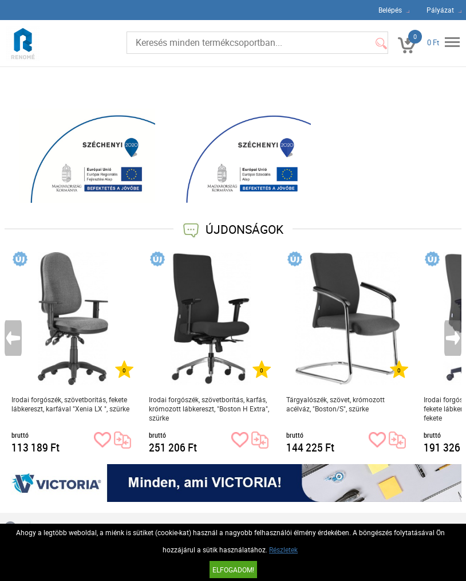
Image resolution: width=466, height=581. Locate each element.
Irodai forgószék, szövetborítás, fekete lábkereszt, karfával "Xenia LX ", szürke (70, 404)
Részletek (283, 549)
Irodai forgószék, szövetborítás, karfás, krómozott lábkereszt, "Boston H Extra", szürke (209, 408)
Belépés (390, 9)
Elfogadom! (233, 569)
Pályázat (440, 9)
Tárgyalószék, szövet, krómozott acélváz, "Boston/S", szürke (335, 404)
